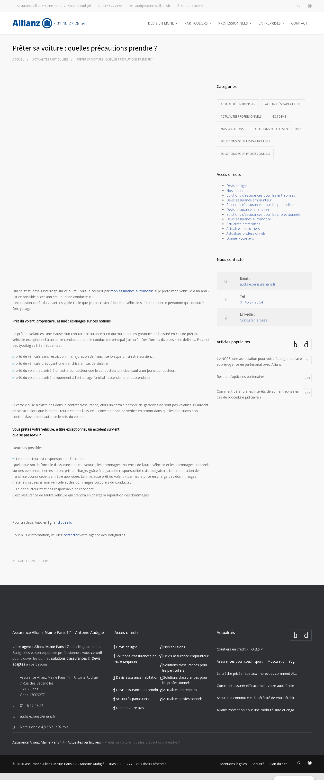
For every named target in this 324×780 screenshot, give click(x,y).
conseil (96, 659)
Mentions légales (233, 771)
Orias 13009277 (192, 6)
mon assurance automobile (132, 298)
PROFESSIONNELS (233, 26)
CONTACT (299, 26)
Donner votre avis (240, 245)
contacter (71, 542)
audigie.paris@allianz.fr (152, 6)
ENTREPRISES (270, 26)
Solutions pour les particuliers (245, 148)
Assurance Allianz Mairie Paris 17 (38, 749)
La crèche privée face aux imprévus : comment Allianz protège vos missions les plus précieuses (257, 680)
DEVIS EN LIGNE (161, 26)
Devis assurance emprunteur (248, 207)
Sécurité (258, 771)
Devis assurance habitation (247, 216)
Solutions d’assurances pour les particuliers (260, 211)
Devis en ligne (237, 193)
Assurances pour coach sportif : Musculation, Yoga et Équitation (257, 668)
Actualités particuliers (50, 66)
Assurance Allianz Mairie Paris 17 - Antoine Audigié (54, 6)
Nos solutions (232, 136)
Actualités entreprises (238, 111)
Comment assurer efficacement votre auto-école (255, 692)
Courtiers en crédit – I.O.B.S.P (240, 656)
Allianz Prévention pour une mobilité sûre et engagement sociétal (257, 717)
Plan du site (278, 771)
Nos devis (279, 123)
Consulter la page (253, 327)
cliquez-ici (64, 529)
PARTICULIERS (196, 26)
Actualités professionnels (241, 123)
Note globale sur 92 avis (44, 734)
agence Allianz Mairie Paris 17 (45, 653)
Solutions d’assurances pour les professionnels (263, 221)
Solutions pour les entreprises (277, 136)
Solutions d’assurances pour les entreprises (260, 202)
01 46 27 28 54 (113, 6)
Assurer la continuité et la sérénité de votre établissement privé (257, 704)
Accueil (18, 66)
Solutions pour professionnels (245, 161)
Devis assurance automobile (248, 226)
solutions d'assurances (69, 665)
